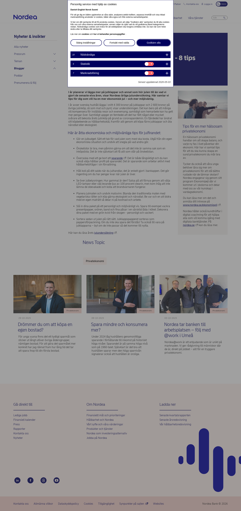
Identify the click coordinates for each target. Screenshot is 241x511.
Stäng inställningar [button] (85, 42)
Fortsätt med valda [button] (119, 42)
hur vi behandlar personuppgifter (109, 34)
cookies (86, 34)
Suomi (95, 10)
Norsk (88, 10)
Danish (73, 10)
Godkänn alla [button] (154, 42)
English (81, 10)
